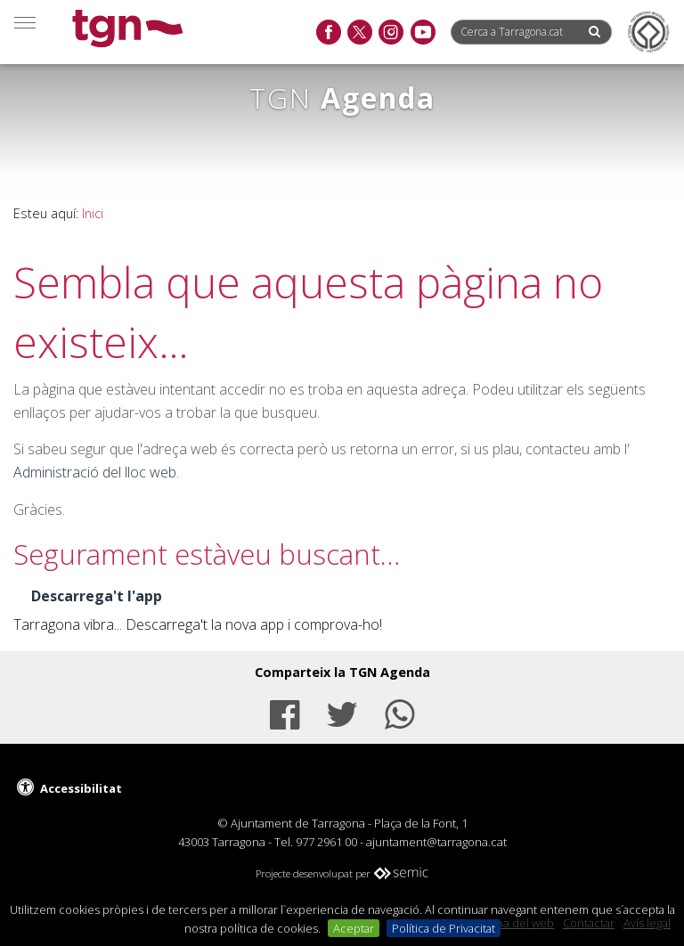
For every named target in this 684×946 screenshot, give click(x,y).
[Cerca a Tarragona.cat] (518, 31)
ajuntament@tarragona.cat (436, 842)
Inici (92, 213)
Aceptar (353, 928)
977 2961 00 (326, 842)
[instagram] (390, 33)
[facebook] (328, 33)
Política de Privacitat (443, 928)
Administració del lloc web (94, 472)
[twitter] (359, 33)
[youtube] (423, 33)
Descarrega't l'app (96, 596)
